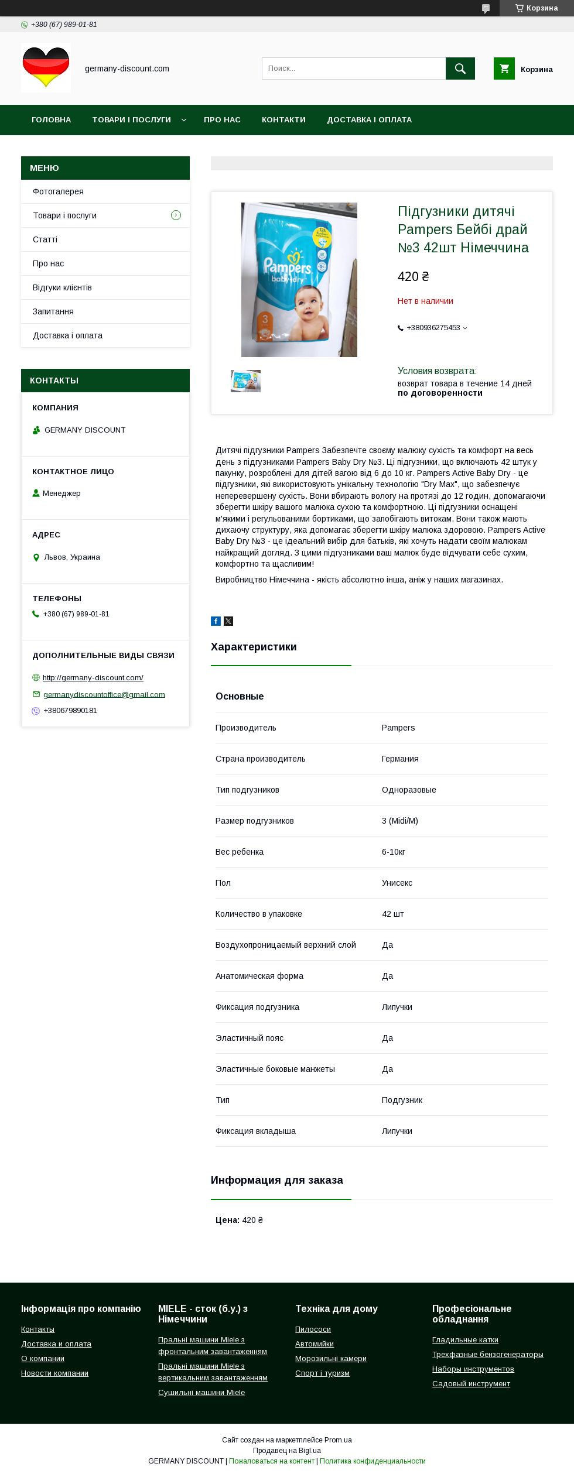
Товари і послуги (131, 119)
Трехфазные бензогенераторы (488, 1354)
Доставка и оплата (56, 1343)
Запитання (53, 311)
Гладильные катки (465, 1339)
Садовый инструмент (471, 1383)
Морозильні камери (331, 1358)
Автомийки (314, 1343)
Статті (45, 239)
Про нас (222, 119)
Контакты (37, 1329)
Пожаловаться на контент (272, 1461)
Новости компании (54, 1373)
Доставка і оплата (369, 119)
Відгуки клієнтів (62, 287)
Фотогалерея (58, 191)
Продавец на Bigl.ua (287, 1451)
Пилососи (313, 1329)
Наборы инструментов (473, 1369)
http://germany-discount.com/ (93, 677)
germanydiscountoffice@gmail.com (104, 694)
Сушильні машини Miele (201, 1392)
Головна (51, 119)
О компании (42, 1358)
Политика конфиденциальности (373, 1461)
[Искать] (460, 68)
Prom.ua (338, 1440)
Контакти (284, 119)
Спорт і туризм (322, 1373)
